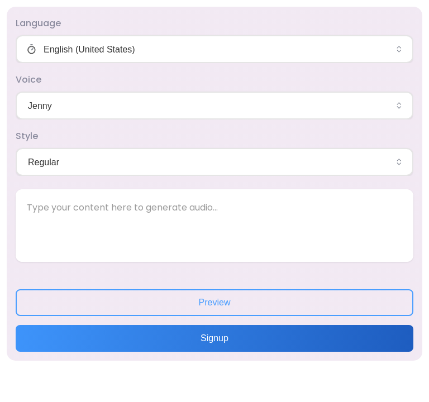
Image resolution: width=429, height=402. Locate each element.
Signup (214, 338)
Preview (215, 302)
